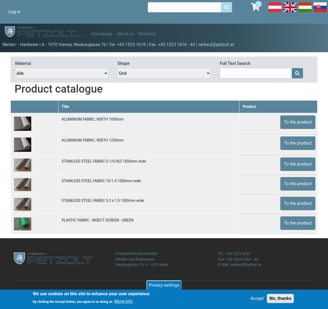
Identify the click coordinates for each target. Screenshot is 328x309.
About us (125, 33)
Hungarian (305, 11)
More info (123, 303)
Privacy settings (164, 287)
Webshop (147, 33)
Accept (257, 300)
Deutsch (274, 11)
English (290, 11)
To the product (298, 122)
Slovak (320, 11)
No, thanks (280, 300)
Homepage (101, 33)
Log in (14, 11)
